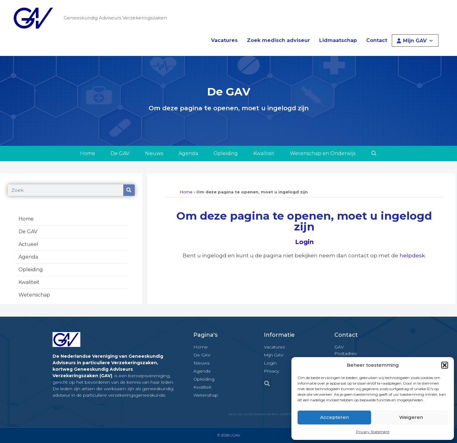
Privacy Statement (373, 431)
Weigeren (411, 417)
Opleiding (226, 153)
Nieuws (154, 153)
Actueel (28, 244)
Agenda (188, 153)
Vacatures (224, 40)
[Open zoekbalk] (374, 153)
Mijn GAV (418, 41)
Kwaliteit (263, 153)
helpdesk (412, 255)
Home (87, 153)
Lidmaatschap (338, 40)
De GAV (120, 153)
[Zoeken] (129, 190)
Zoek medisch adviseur (278, 40)
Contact (376, 40)
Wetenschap (34, 295)
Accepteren (334, 417)
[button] (445, 365)
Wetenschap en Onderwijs (322, 153)
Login (304, 242)
